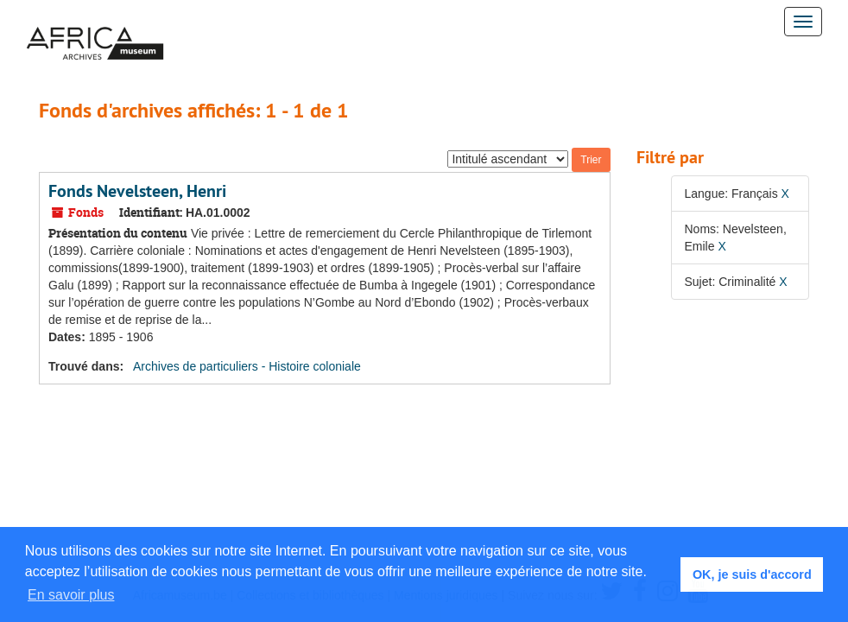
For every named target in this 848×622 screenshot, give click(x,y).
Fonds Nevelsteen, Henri (137, 191)
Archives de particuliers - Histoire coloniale (247, 366)
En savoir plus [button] (71, 594)
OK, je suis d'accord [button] (752, 574)
